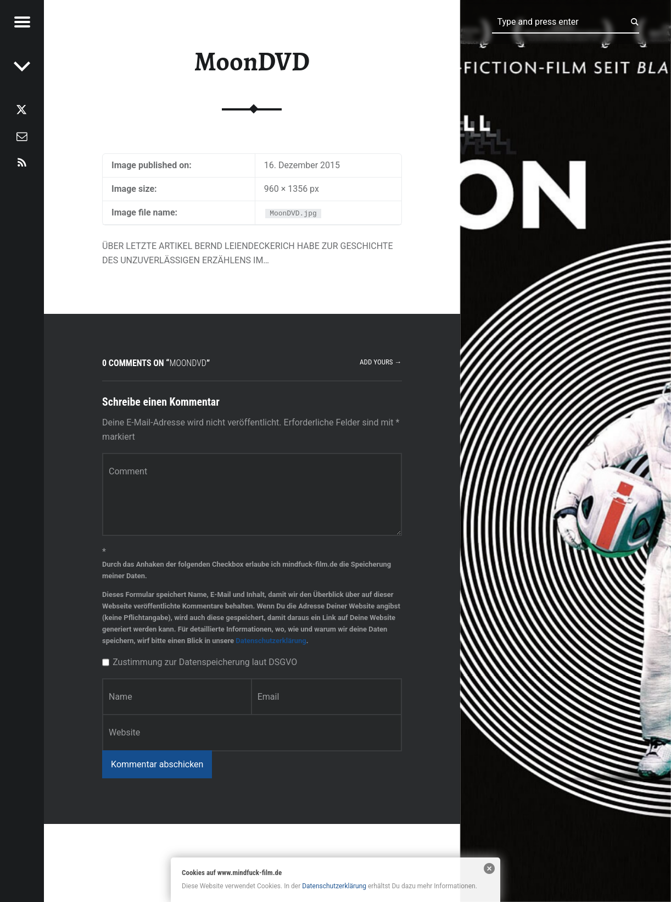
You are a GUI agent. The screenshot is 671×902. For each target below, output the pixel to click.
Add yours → (380, 362)
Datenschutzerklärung (271, 641)
